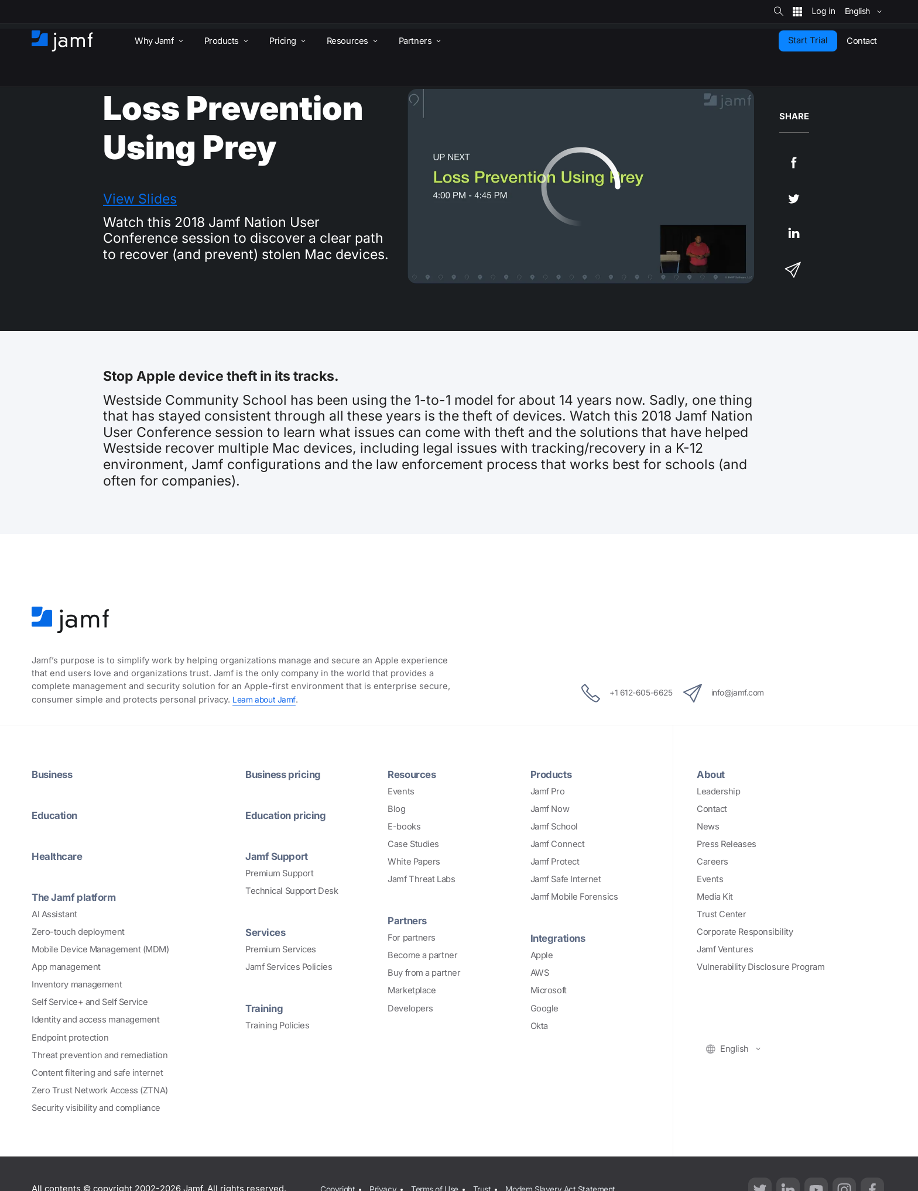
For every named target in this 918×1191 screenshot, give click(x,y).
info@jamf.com (733, 693)
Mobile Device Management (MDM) (100, 949)
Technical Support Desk (291, 891)
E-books (404, 826)
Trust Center (721, 914)
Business (54, 773)
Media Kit (715, 896)
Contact (712, 809)
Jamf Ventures (725, 949)
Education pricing (289, 814)
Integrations (560, 937)
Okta (539, 1026)
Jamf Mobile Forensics (574, 896)
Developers (410, 1008)
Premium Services (280, 949)
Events (401, 791)
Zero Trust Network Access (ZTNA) (100, 1090)
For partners (412, 937)
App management (66, 967)
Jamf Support (279, 855)
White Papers (414, 861)
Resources (414, 773)
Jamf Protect (555, 861)
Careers (712, 861)
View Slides (140, 199)
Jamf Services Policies (288, 967)
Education (57, 814)
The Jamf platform (77, 896)
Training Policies (277, 1025)
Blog (396, 809)
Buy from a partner (424, 973)
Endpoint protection (70, 1037)
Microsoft (548, 990)
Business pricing (286, 773)
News (708, 826)
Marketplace (412, 990)
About (712, 773)
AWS (539, 973)
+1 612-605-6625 (617, 693)
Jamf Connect (557, 844)
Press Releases (726, 844)
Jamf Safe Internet (565, 879)
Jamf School (554, 826)
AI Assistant (54, 914)
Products (553, 773)
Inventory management (77, 984)
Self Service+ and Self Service (90, 1002)
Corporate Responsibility (745, 932)
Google (544, 1008)
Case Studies (413, 844)
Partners (409, 920)
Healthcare (59, 855)
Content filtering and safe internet (97, 1073)
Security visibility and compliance (96, 1108)
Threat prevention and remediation (99, 1055)
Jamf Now (549, 809)
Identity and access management (96, 1019)
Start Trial (808, 40)
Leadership (719, 791)
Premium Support (279, 873)
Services (267, 931)
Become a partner (422, 955)
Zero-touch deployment (78, 932)
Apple (541, 955)
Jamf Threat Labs (421, 879)
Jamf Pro (547, 791)
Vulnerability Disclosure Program (761, 967)
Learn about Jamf (266, 699)
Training (265, 1007)
